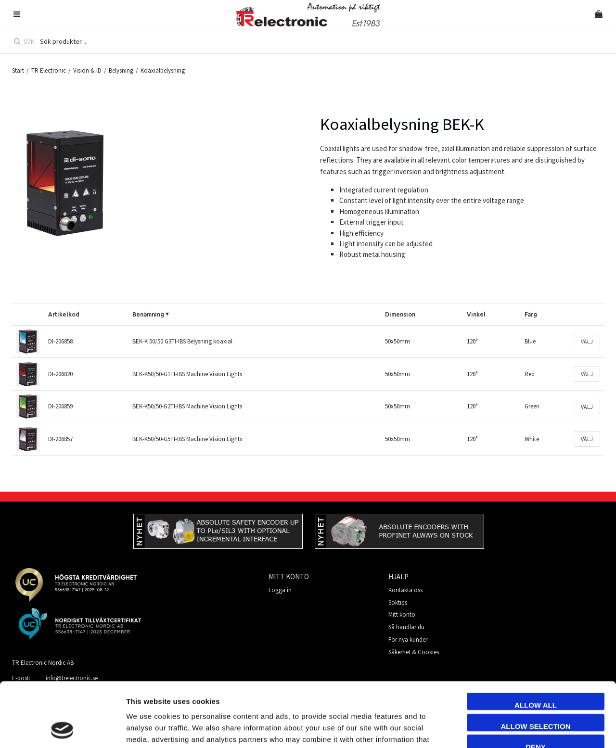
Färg (531, 314)
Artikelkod (63, 314)
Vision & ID (87, 70)
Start (18, 70)
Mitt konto (401, 614)
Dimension (400, 314)
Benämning (148, 314)
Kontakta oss (405, 590)
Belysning (121, 70)
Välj (587, 341)
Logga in (280, 590)
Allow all (535, 644)
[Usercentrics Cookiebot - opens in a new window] (62, 729)
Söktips (397, 602)
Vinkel (476, 314)
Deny (536, 686)
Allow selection (536, 665)
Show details (540, 729)
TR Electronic (48, 70)
